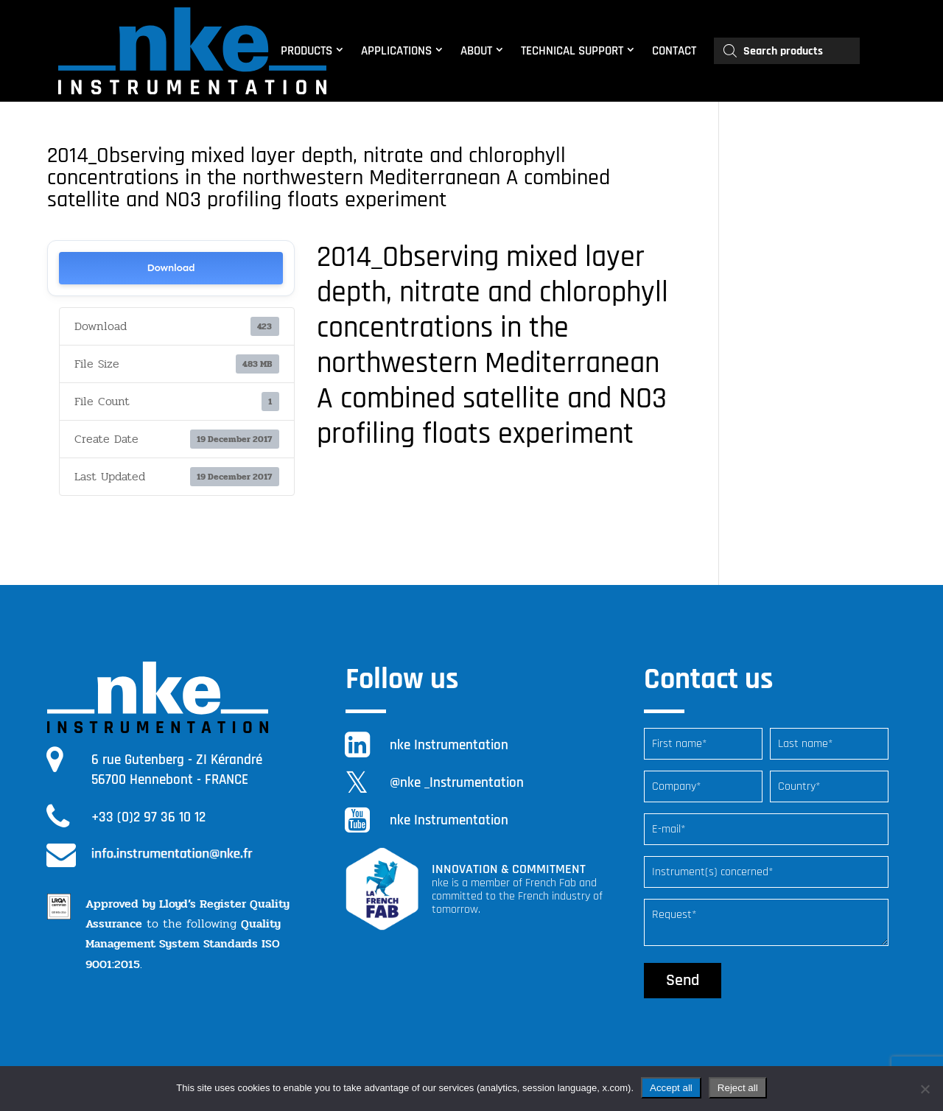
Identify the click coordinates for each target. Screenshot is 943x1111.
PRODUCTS (306, 51)
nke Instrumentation (449, 745)
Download (170, 268)
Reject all (738, 1087)
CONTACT (674, 51)
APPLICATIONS (396, 51)
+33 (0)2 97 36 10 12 (148, 817)
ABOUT (476, 51)
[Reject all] (924, 1089)
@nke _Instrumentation (457, 783)
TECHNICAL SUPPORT (572, 51)
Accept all (671, 1087)
